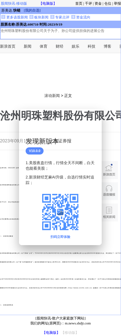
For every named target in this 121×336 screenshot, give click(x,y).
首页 (78, 3)
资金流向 (80, 17)
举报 (117, 3)
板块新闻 (39, 17)
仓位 (107, 3)
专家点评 (59, 17)
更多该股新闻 (14, 17)
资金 (98, 3)
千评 (88, 3)
